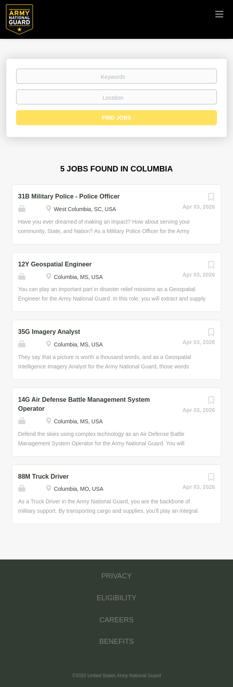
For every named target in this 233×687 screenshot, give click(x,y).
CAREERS (116, 620)
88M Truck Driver (43, 476)
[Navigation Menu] (219, 14)
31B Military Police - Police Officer (69, 196)
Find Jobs (116, 118)
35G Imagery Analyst (49, 331)
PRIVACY (116, 576)
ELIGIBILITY (116, 598)
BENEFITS (116, 641)
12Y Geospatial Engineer (55, 264)
